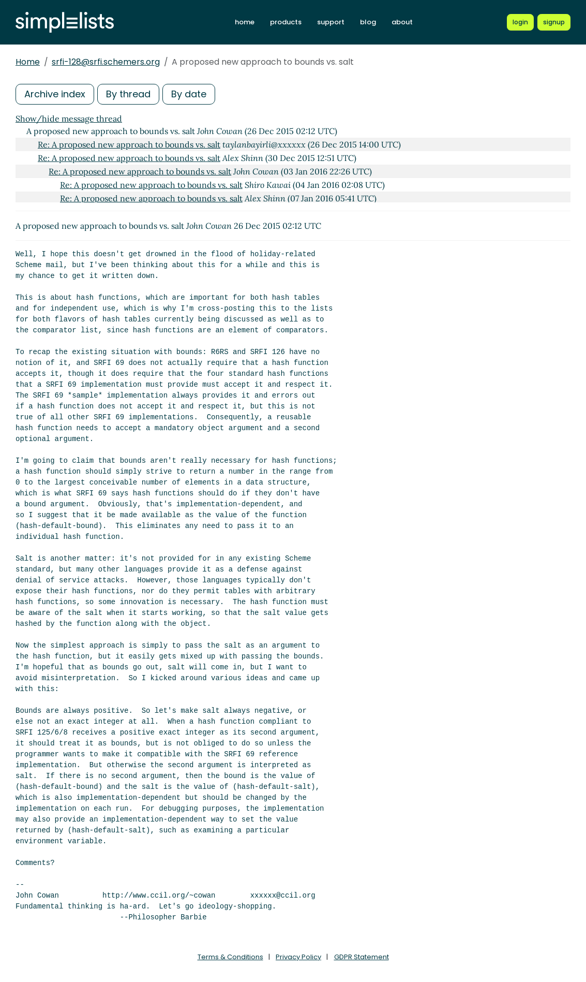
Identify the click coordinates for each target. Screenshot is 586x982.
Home (28, 62)
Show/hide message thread (69, 118)
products (286, 22)
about (402, 22)
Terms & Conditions (230, 957)
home (244, 22)
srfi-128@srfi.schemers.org (106, 62)
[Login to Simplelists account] (520, 22)
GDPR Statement (361, 957)
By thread (128, 93)
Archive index (54, 93)
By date (188, 93)
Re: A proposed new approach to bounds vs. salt (129, 144)
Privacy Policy (298, 957)
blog (368, 22)
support (330, 22)
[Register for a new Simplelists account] (553, 22)
